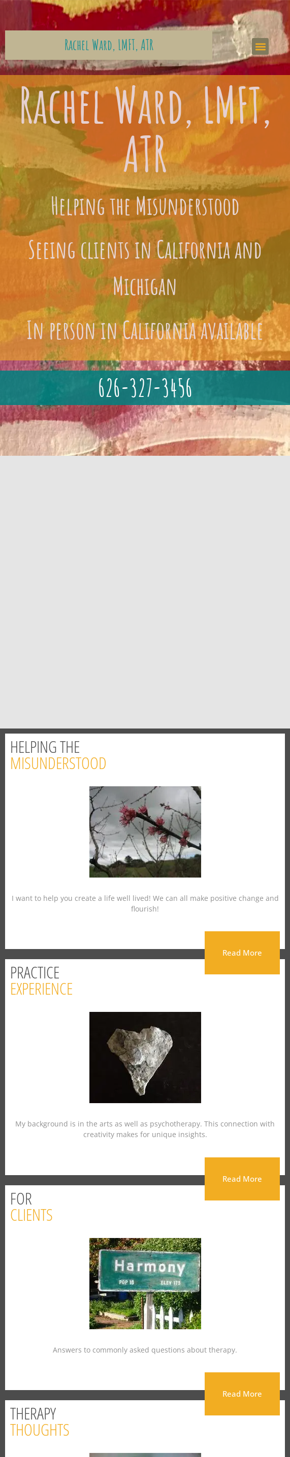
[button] (260, 46)
